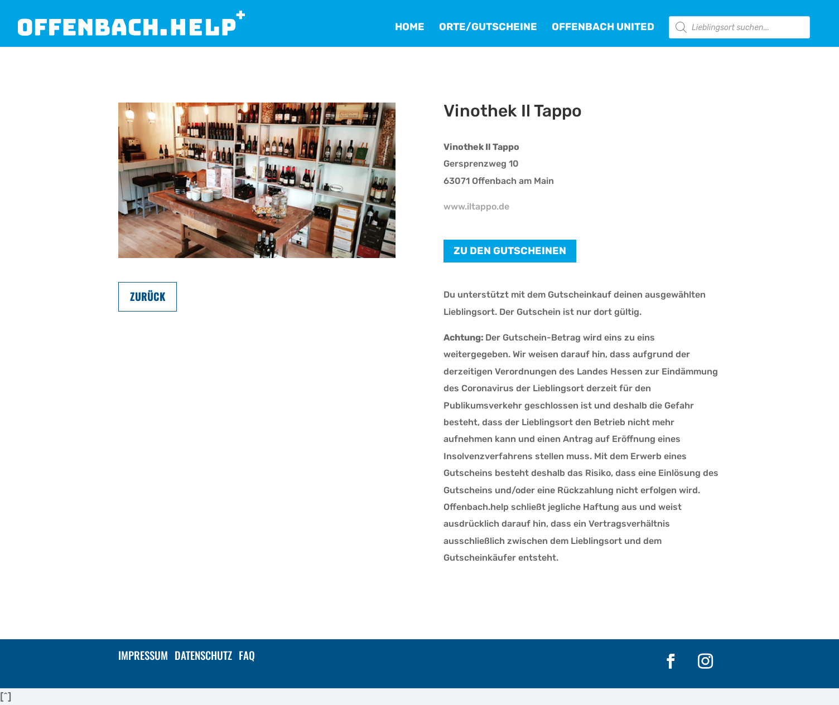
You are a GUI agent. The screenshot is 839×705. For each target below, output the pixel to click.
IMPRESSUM (143, 655)
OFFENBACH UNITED (603, 28)
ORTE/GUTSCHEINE (488, 28)
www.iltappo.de (476, 206)
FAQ (247, 655)
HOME (410, 28)
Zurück (147, 296)
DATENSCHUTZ (203, 655)
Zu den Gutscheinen (510, 251)
